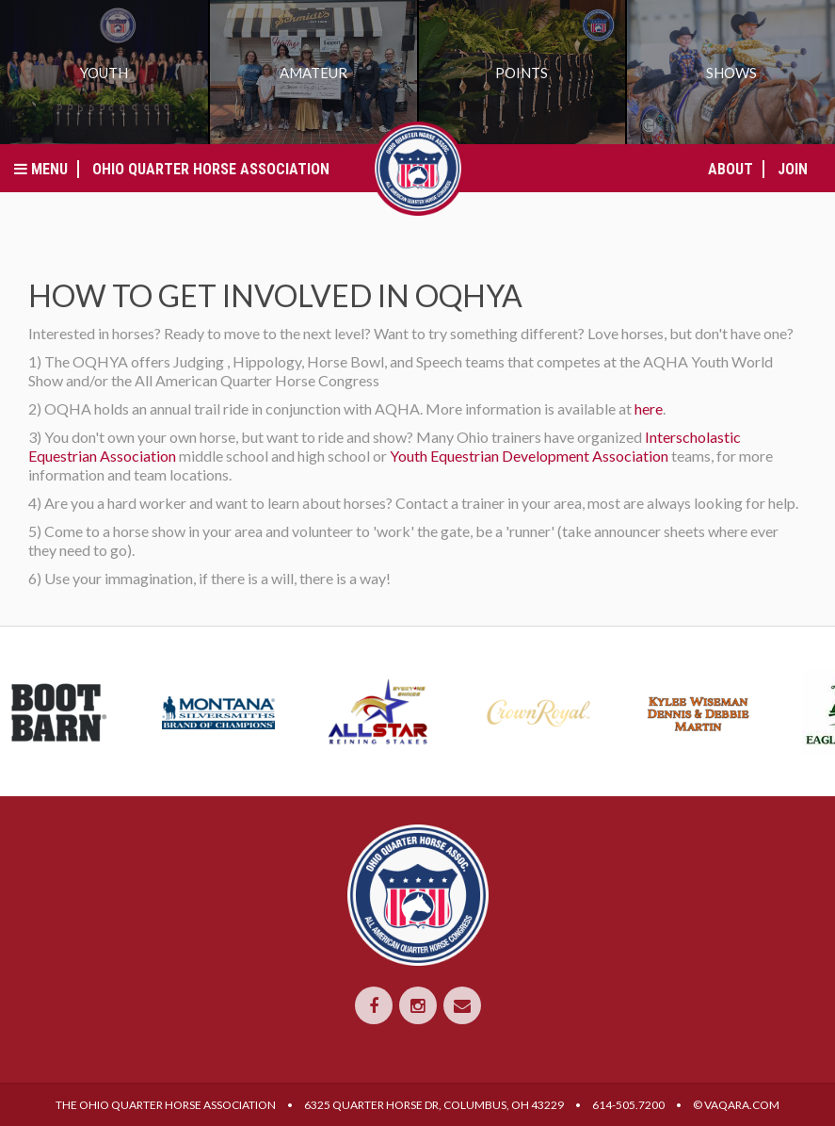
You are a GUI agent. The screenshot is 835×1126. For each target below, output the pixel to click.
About (730, 169)
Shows (731, 72)
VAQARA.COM (741, 1105)
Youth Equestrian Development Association (529, 456)
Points (521, 72)
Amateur (313, 72)
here (648, 408)
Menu (41, 169)
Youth (104, 72)
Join (793, 169)
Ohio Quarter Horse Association (210, 169)
